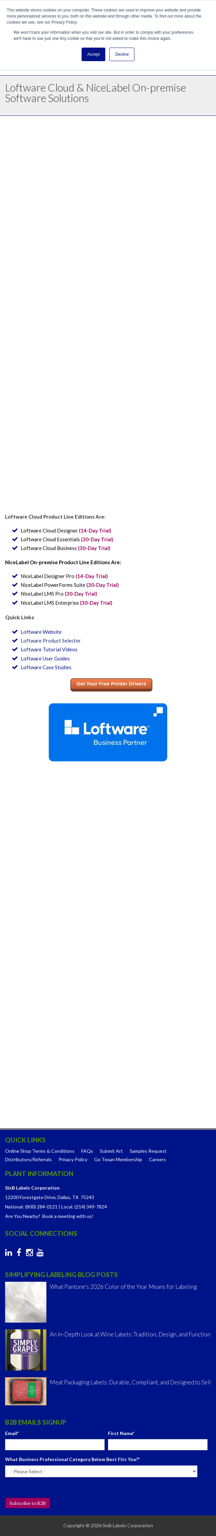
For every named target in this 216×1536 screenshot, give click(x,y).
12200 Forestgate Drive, (31, 1197)
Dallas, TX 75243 (76, 1197)
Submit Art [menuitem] (111, 1151)
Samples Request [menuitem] (148, 1151)
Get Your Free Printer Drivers (111, 683)
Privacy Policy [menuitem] (73, 1159)
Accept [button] (93, 54)
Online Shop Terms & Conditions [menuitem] (39, 1151)
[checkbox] (108, 943)
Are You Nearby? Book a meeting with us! (49, 1216)
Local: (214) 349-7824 (84, 1206)
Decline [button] (122, 54)
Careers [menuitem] (157, 1159)
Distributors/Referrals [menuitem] (28, 1159)
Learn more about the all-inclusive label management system (107, 475)
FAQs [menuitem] (87, 1151)
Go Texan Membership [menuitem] (118, 1159)
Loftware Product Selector (51, 640)
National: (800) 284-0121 (31, 1206)
